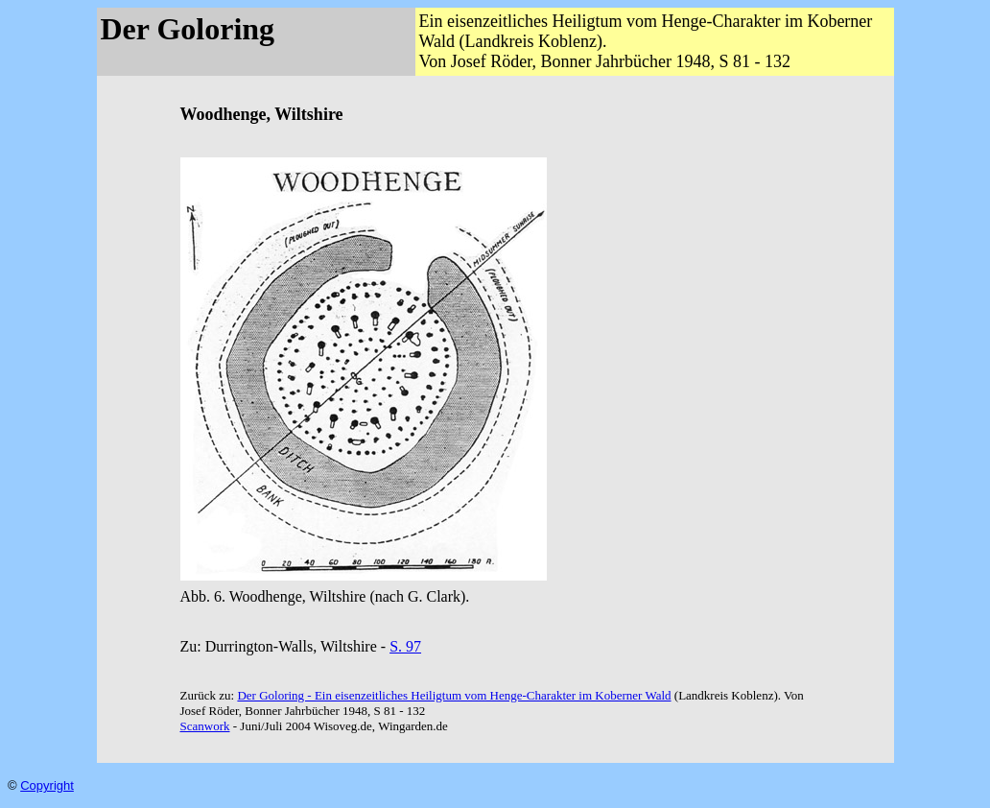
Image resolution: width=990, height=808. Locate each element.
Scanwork (205, 726)
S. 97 (405, 646)
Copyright (47, 785)
